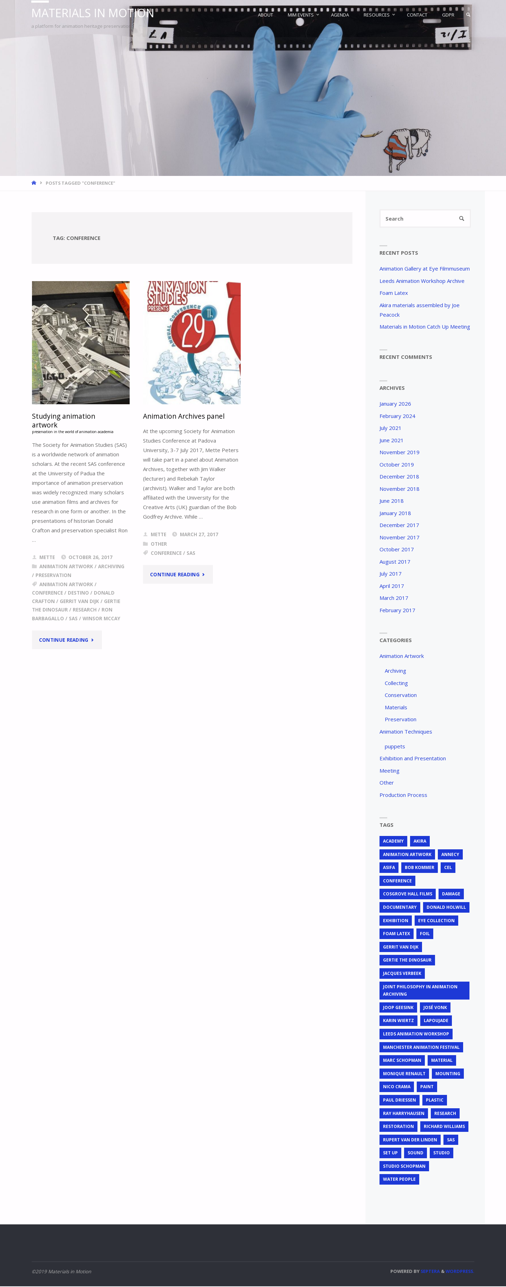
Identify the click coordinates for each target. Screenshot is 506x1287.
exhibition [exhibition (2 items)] (395, 921)
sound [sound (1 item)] (415, 1153)
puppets (395, 746)
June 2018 (391, 501)
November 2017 (399, 537)
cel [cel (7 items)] (448, 868)
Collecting (396, 683)
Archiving (111, 571)
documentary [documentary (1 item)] (400, 908)
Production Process (403, 795)
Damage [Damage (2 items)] (451, 895)
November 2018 (399, 489)
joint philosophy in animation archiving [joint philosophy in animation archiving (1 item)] (420, 991)
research (85, 614)
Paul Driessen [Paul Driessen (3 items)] (399, 1100)
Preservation (53, 580)
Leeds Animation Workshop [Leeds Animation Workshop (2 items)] (416, 1034)
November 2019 (399, 452)
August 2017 (394, 561)
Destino (78, 598)
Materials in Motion (95, 13)
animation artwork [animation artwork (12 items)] (407, 855)
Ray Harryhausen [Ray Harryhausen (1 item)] (403, 1114)
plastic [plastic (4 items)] (434, 1100)
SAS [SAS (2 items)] (451, 1140)
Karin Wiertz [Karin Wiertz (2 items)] (398, 1021)
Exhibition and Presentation (412, 758)
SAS (73, 623)
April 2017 (391, 586)
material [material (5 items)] (442, 1061)
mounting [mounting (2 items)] (447, 1074)
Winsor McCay (101, 623)
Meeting (389, 770)
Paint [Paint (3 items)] (427, 1087)
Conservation (401, 695)
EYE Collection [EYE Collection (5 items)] (436, 921)
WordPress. (460, 1271)
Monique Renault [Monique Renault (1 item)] (404, 1074)
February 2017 (397, 610)
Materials (396, 707)
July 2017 (390, 573)
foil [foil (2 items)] (425, 934)
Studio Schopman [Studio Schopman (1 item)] (404, 1166)
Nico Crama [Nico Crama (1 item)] (396, 1087)
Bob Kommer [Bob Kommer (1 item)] (419, 868)
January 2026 (395, 403)
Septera (430, 1271)
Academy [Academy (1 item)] (393, 841)
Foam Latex (393, 293)
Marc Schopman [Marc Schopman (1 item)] (402, 1061)
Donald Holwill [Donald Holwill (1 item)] (446, 908)
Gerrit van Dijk (79, 606)
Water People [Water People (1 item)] (399, 1180)
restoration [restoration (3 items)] (398, 1127)
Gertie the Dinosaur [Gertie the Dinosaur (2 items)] (407, 961)
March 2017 (393, 598)
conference (47, 598)
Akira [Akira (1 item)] (420, 841)
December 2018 (399, 476)
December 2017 (399, 525)
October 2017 (396, 549)
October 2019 (396, 464)
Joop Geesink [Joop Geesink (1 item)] (398, 1008)
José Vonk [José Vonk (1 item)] (435, 1008)
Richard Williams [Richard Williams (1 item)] (444, 1127)
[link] (467, 15)
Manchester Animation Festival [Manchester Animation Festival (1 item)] (421, 1048)
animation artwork (66, 589)
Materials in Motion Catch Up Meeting (424, 326)
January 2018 (395, 513)
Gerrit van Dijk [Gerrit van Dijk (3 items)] (401, 947)
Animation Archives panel (184, 416)
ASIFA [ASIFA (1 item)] (389, 868)
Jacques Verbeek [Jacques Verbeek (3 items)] (402, 974)
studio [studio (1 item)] (441, 1153)
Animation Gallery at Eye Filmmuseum (424, 268)
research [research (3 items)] (445, 1114)
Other (159, 544)
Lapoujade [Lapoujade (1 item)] (436, 1021)
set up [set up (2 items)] (390, 1153)
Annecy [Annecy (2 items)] (450, 855)
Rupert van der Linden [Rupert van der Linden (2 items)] (410, 1140)
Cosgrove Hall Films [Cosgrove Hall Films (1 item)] (407, 895)
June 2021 (391, 440)
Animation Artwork (66, 571)
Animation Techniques (405, 731)
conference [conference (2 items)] (397, 881)
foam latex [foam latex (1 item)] (396, 934)
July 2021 (390, 428)
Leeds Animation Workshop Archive (422, 281)
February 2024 (397, 416)
